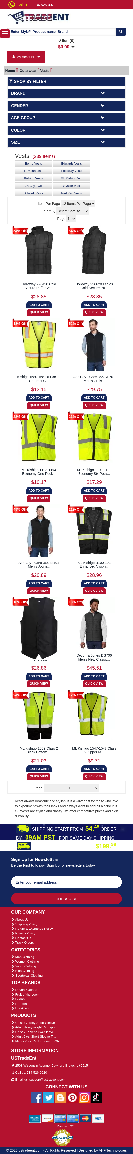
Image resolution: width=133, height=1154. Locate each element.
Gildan (18, 999)
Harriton (19, 1004)
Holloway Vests (71, 171)
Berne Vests (33, 163)
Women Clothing (25, 961)
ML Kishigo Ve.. (71, 178)
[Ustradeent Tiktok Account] (96, 1097)
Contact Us (21, 938)
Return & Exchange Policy (32, 928)
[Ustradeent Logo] (40, 16)
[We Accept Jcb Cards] (73, 1118)
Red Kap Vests (71, 193)
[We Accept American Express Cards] (35, 1118)
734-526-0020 (44, 5)
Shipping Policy (24, 924)
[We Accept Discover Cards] (47, 1118)
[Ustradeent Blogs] (60, 1097)
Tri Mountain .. (33, 171)
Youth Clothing (23, 966)
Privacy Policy (23, 933)
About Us (19, 919)
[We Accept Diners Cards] (60, 1118)
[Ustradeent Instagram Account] (84, 1097)
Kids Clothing (22, 971)
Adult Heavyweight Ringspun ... (35, 1027)
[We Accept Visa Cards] (98, 1118)
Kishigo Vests (33, 178)
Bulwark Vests (33, 193)
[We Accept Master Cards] (85, 1118)
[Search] (121, 32)
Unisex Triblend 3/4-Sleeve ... (34, 1032)
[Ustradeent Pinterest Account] (72, 1097)
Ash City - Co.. (33, 186)
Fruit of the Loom (25, 994)
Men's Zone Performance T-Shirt (36, 1041)
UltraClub (20, 1008)
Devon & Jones (24, 990)
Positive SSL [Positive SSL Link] (66, 1126)
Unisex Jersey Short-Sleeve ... (34, 1023)
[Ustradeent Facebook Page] (36, 1097)
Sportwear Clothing (27, 975)
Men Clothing (22, 957)
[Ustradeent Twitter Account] (48, 1097)
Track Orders (22, 942)
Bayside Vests (71, 186)
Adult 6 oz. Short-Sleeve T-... (33, 1036)
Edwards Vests (71, 163)
